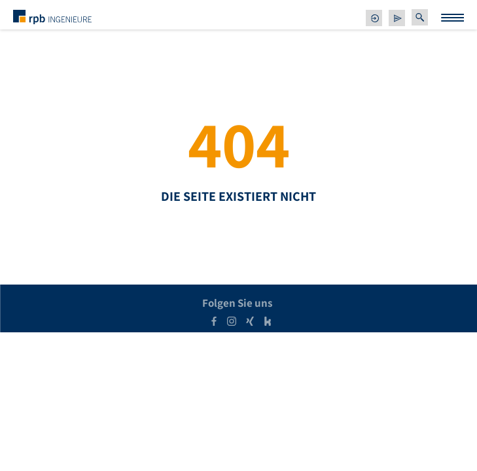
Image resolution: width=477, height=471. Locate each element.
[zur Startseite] (52, 16)
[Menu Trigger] (452, 17)
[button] (420, 17)
